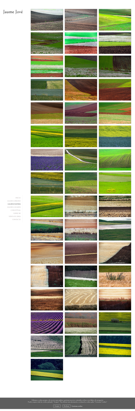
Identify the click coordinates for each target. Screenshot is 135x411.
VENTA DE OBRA (15, 216)
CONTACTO (16, 219)
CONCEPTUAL (16, 210)
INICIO (18, 198)
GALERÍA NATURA (14, 204)
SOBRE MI (17, 213)
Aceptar (57, 406)
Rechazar (66, 406)
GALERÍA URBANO (14, 201)
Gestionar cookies (77, 406)
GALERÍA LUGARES (14, 207)
